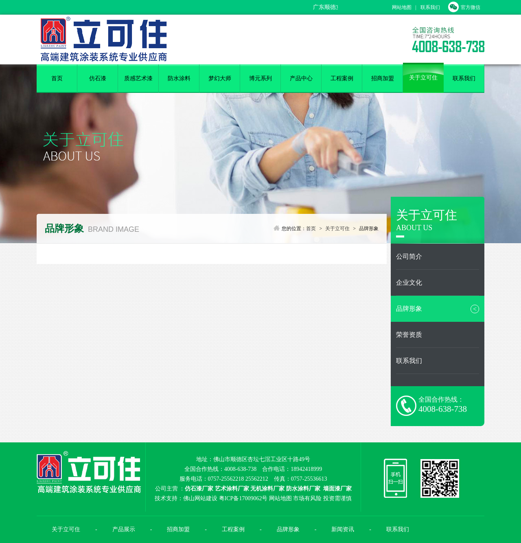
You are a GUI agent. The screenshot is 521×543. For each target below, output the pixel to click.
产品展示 (123, 529)
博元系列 (260, 78)
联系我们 (430, 7)
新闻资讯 (342, 529)
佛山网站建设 (200, 498)
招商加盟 (382, 78)
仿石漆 (97, 78)
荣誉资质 (409, 334)
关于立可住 (423, 78)
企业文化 (409, 282)
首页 (57, 78)
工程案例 (342, 78)
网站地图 (402, 7)
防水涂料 (179, 78)
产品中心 (301, 78)
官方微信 (464, 7)
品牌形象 (437, 309)
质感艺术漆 (138, 78)
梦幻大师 (219, 78)
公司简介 (409, 256)
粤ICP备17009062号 (243, 498)
